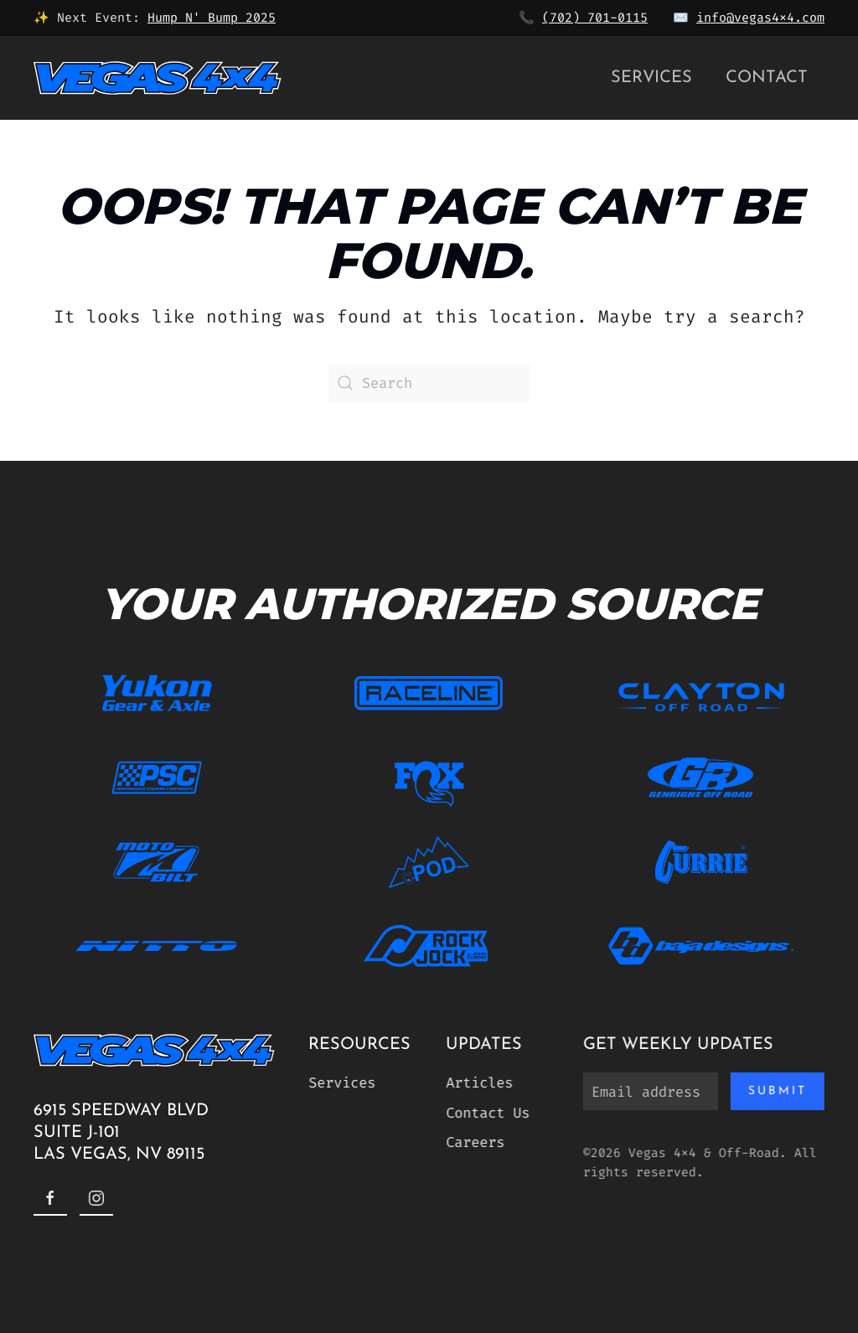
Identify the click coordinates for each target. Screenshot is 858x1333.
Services (651, 78)
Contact (767, 78)
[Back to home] (158, 78)
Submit (775, 1091)
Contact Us (485, 1112)
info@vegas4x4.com (760, 17)
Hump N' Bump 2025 (211, 17)
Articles (476, 1082)
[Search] (429, 383)
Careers (472, 1142)
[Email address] (648, 1091)
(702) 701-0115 (595, 17)
